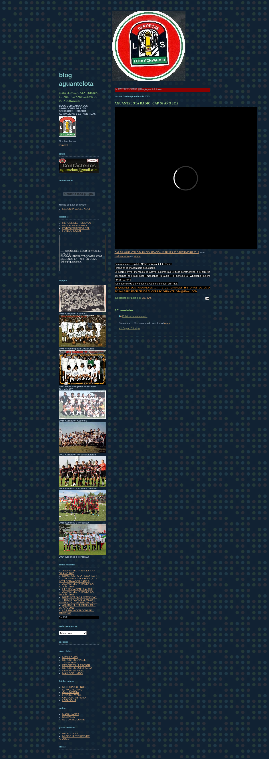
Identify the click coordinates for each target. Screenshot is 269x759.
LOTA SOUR (69, 700)
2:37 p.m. (147, 297)
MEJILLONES (70, 657)
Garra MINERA (70, 692)
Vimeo (137, 256)
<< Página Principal (129, 328)
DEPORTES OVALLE (74, 660)
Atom (167, 323)
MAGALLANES (70, 714)
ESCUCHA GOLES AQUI (76, 209)
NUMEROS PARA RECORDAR (79, 576)
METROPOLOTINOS (74, 687)
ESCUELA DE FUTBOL (75, 225)
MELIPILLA (68, 717)
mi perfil (63, 145)
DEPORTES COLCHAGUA (77, 668)
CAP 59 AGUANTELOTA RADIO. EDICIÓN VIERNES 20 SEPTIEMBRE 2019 (157, 252)
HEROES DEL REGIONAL (77, 223)
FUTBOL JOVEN (71, 230)
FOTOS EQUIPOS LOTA (76, 228)
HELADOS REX (71, 733)
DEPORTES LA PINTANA (76, 665)
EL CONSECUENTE (73, 719)
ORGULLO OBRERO (74, 697)
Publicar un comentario (134, 316)
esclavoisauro (122, 256)
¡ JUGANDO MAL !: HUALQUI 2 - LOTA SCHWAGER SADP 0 (79, 579)
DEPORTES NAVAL (73, 670)
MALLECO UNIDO (72, 673)
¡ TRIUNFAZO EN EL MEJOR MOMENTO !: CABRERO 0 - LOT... (78, 601)
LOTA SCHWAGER (73, 695)
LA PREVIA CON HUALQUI (77, 589)
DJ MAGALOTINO (72, 689)
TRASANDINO (70, 662)
